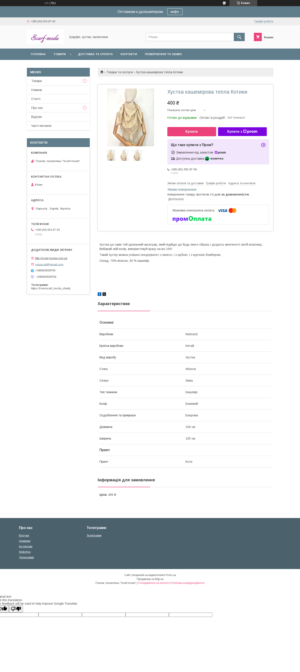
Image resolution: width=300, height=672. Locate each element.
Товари (59, 54)
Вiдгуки (36, 117)
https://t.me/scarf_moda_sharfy (51, 288)
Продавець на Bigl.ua (150, 579)
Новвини (24, 541)
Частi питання (41, 125)
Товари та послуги (119, 72)
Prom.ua (171, 575)
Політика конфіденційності (188, 583)
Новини (36, 90)
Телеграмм (26, 557)
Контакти (129, 54)
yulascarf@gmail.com (49, 264)
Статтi (35, 99)
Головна (38, 54)
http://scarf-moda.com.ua (51, 258)
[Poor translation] (16, 609)
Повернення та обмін (163, 54)
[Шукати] (239, 37)
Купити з (242, 132)
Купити (192, 131)
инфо (175, 12)
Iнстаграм (25, 546)
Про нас (37, 108)
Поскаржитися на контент (153, 583)
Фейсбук (25, 551)
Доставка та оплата (95, 54)
